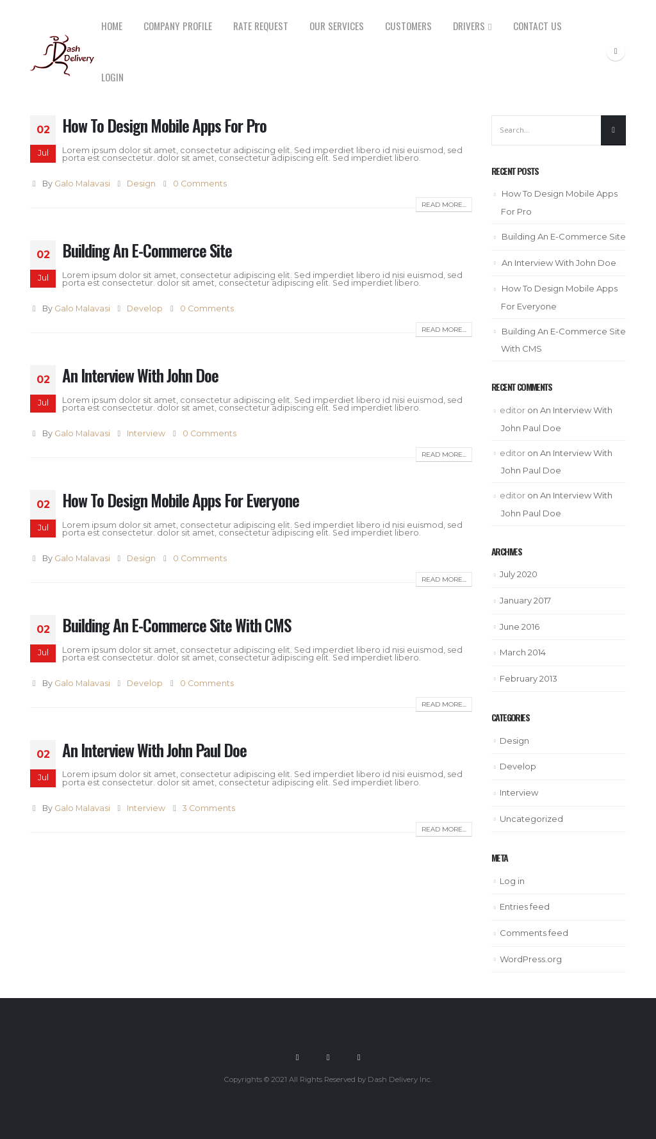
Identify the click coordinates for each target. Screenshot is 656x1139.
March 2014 (523, 652)
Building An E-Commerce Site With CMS (176, 625)
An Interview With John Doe (140, 375)
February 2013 (528, 678)
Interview (146, 433)
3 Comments (209, 808)
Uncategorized (531, 819)
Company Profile (178, 26)
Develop (145, 308)
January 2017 (525, 600)
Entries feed (525, 906)
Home (111, 26)
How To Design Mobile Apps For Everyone (180, 500)
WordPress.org (531, 959)
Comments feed (534, 933)
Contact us (537, 26)
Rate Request (260, 26)
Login (112, 77)
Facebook (297, 1057)
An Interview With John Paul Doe (154, 750)
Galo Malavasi (82, 183)
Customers (408, 26)
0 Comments (200, 183)
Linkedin (358, 1057)
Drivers (469, 26)
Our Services (336, 26)
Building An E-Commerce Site (147, 250)
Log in (512, 881)
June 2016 (519, 626)
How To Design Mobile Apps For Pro (164, 125)
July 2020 (518, 574)
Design (141, 183)
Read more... (444, 205)
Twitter (328, 1057)
